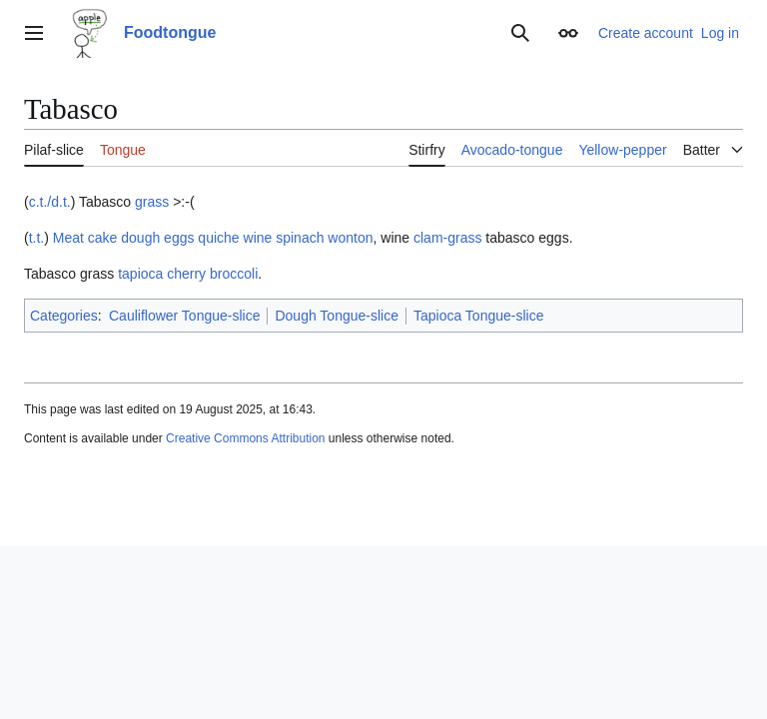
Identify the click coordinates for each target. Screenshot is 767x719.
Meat (68, 238)
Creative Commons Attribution (245, 438)
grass (152, 202)
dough (140, 238)
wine (258, 238)
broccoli (234, 274)
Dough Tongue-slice (336, 316)
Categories (64, 316)
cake (103, 238)
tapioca (140, 274)
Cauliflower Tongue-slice (184, 316)
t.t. (37, 238)
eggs (179, 238)
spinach (300, 238)
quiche (218, 238)
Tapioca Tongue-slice (478, 316)
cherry (186, 274)
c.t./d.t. (50, 202)
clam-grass (447, 238)
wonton (350, 238)
